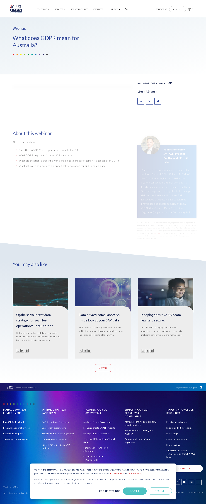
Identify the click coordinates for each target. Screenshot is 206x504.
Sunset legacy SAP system (16, 439)
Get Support (184, 468)
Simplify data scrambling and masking (139, 432)
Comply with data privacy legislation (137, 441)
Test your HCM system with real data (99, 441)
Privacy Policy (135, 473)
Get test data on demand (54, 439)
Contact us (161, 9)
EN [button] (193, 9)
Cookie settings (109, 491)
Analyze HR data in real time (97, 422)
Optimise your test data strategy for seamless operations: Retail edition (34, 320)
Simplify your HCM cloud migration (95, 449)
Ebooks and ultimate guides (180, 428)
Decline (160, 491)
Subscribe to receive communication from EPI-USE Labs (180, 453)
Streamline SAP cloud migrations (58, 433)
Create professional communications (93, 458)
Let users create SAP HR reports (99, 428)
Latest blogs (172, 433)
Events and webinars (176, 422)
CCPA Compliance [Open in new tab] (195, 492)
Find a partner (173, 445)
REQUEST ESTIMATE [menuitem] (79, 9)
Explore (177, 9)
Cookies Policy (117, 473)
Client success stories (177, 439)
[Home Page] (16, 9)
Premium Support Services (16, 428)
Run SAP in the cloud (13, 422)
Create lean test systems (54, 428)
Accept (134, 491)
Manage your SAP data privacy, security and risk (140, 423)
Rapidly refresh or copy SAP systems (56, 446)
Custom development (13, 433)
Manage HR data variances (96, 433)
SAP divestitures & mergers (55, 422)
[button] (191, 9)
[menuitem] (43, 9)
